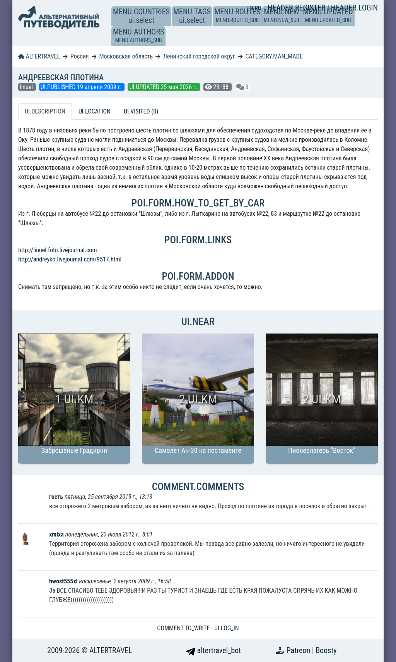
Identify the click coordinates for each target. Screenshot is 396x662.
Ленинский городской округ (199, 56)
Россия (79, 56)
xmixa (57, 534)
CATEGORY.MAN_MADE (274, 56)
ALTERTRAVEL (39, 56)
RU (257, 8)
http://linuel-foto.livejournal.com (57, 250)
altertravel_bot (213, 650)
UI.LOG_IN (226, 628)
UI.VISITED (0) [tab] (141, 111)
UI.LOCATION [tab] (95, 111)
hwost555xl (63, 581)
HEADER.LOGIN (354, 7)
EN (250, 8)
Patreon (299, 650)
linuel (27, 87)
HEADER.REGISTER (297, 7)
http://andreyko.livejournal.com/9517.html (69, 259)
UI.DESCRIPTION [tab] (45, 111)
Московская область (126, 56)
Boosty (326, 650)
